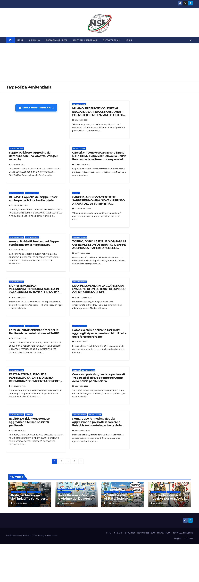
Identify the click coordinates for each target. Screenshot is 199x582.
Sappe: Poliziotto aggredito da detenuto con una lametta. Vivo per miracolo (33, 156)
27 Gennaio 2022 (19, 430)
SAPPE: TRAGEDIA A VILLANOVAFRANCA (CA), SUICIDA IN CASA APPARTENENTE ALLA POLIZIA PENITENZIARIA (34, 290)
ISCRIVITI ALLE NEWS (56, 40)
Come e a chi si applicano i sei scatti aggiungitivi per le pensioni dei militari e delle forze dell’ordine (99, 333)
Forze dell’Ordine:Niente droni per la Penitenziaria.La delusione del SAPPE (34, 331)
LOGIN (129, 40)
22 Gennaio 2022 (82, 430)
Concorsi (76, 370)
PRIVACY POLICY (111, 40)
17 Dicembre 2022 (83, 209)
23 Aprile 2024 (81, 120)
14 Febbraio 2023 (82, 164)
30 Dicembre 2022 (19, 205)
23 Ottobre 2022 (82, 253)
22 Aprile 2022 (81, 386)
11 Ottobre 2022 (18, 297)
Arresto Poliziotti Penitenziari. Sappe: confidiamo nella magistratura (34, 243)
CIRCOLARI (79, 488)
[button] (191, 40)
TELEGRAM (188, 539)
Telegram (177, 539)
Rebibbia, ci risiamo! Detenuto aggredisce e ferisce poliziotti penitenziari (29, 422)
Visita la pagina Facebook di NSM (36, 108)
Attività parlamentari (66, 488)
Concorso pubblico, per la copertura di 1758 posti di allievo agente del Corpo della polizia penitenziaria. (98, 378)
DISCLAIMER (130, 533)
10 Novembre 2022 (19, 250)
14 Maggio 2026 (67, 503)
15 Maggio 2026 (20, 503)
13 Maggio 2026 (160, 503)
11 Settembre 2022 (20, 338)
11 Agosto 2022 (82, 342)
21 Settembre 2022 (83, 297)
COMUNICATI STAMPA (16, 148)
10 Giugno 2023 (18, 164)
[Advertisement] (99, 62)
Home (108, 533)
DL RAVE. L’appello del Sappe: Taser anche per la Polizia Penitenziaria (33, 198)
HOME (20, 40)
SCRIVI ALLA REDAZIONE (85, 40)
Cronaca (76, 193)
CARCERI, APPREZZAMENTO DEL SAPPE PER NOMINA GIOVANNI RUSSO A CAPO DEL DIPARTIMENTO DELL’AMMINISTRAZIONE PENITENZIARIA (98, 203)
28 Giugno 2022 (18, 386)
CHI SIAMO (34, 40)
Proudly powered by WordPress (19, 536)
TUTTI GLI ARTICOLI (79, 104)
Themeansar (52, 536)
